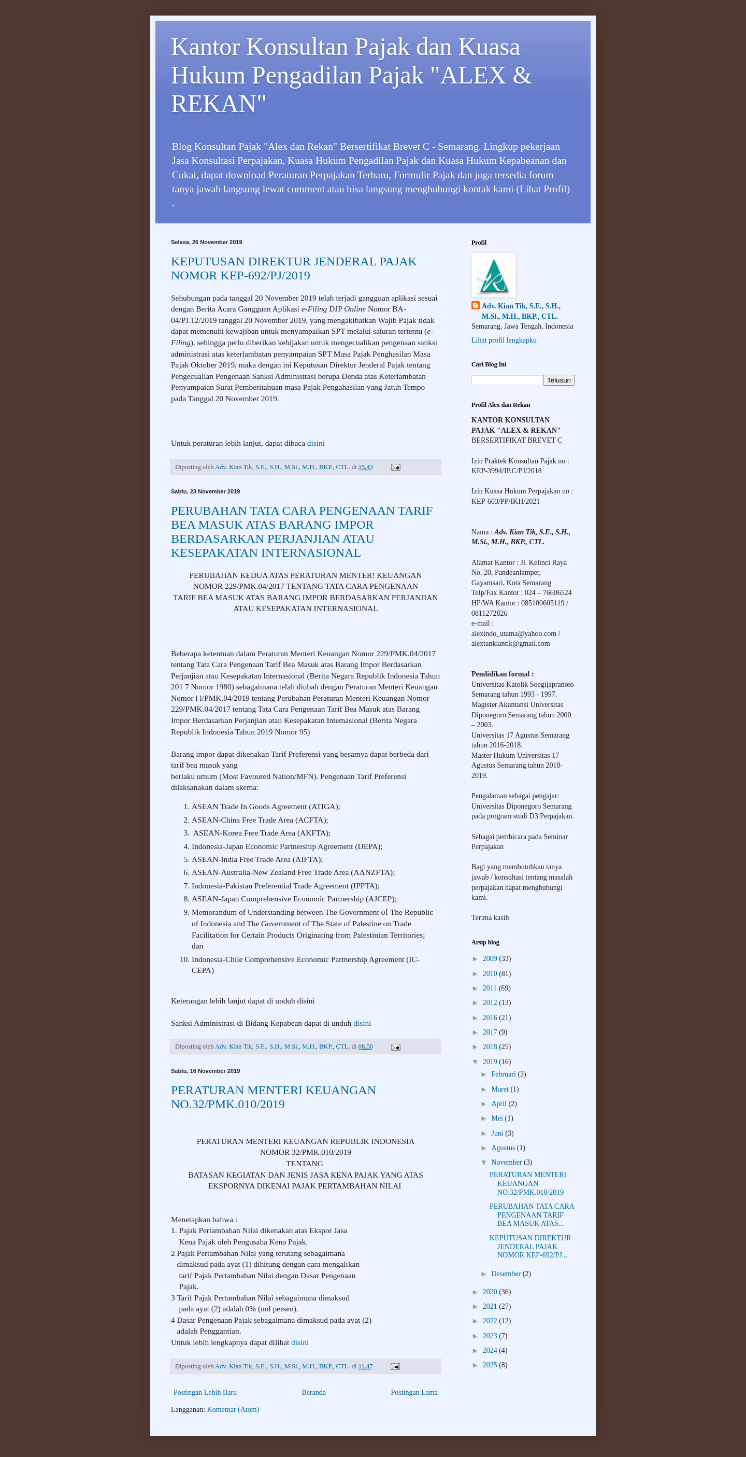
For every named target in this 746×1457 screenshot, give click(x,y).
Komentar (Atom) (233, 1409)
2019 (491, 1062)
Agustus (504, 1148)
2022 (491, 1321)
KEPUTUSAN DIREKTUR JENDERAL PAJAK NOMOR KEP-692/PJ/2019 (294, 268)
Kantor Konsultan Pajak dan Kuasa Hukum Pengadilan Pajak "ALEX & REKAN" (351, 75)
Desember (506, 1274)
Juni (498, 1133)
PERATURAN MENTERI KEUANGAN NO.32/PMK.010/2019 (273, 1097)
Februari (504, 1074)
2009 (491, 959)
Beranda (314, 1392)
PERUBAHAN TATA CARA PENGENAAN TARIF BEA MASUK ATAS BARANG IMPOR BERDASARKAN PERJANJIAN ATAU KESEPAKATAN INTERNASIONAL (302, 531)
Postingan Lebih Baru (205, 1392)
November (507, 1162)
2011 (491, 988)
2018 (491, 1047)
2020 (491, 1292)
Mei (498, 1118)
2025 (491, 1365)
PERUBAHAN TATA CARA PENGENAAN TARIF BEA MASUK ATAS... (532, 1215)
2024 (491, 1350)
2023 (491, 1336)
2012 (491, 1003)
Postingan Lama (414, 1392)
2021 (491, 1306)
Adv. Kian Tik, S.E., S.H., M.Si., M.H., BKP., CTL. (521, 311)
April (499, 1104)
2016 (491, 1018)
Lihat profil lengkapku (504, 340)
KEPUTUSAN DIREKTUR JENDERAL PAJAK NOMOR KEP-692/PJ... (530, 1247)
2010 (491, 974)
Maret (500, 1089)
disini (316, 442)
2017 (491, 1032)
